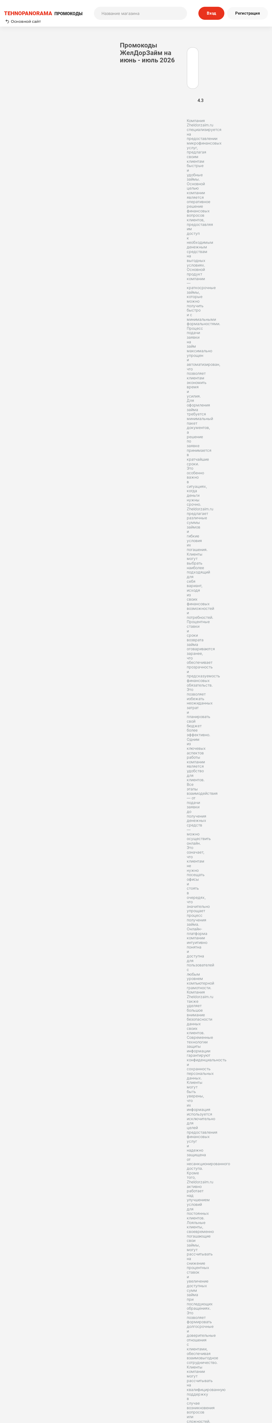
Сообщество (233, 1377)
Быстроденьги (24, 1113)
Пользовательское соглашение (160, 1363)
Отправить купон (160, 1377)
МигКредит (20, 1095)
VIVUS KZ (18, 1167)
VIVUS (47, 1122)
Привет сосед (23, 1176)
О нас (93, 1370)
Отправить (97, 450)
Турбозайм (20, 1077)
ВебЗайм (51, 1140)
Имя (80, 371)
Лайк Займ (53, 1077)
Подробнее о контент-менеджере (36, 1013)
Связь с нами (160, 1370)
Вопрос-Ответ (93, 1385)
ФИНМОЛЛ (20, 1140)
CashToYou (20, 1122)
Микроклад (21, 1086)
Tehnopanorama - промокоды (34, 1254)
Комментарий (90, 395)
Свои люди (20, 1185)
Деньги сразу (23, 1104)
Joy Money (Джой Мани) (34, 1068)
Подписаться (182, 1327)
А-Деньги (44, 1158)
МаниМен (19, 1059)
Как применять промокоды (93, 1363)
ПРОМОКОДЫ (43, 13)
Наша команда (93, 1377)
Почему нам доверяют (160, 1385)
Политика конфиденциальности (233, 1370)
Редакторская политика (234, 1363)
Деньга (16, 1158)
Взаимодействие (26, 1149)
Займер (47, 1059)
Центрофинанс (24, 1131)
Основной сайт (23, 21)
